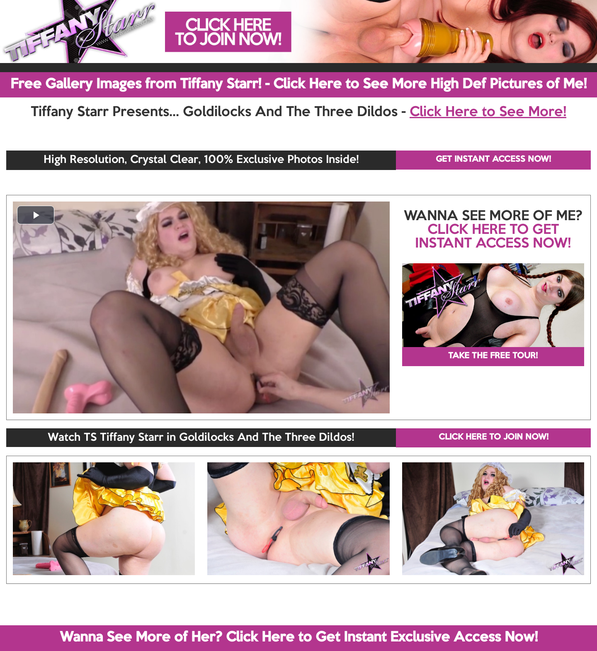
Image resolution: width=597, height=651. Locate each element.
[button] (35, 215)
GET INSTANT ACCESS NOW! (493, 159)
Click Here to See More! (488, 112)
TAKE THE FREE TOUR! (493, 356)
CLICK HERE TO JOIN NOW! (493, 437)
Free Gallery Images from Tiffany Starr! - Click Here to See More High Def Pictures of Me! (298, 84)
